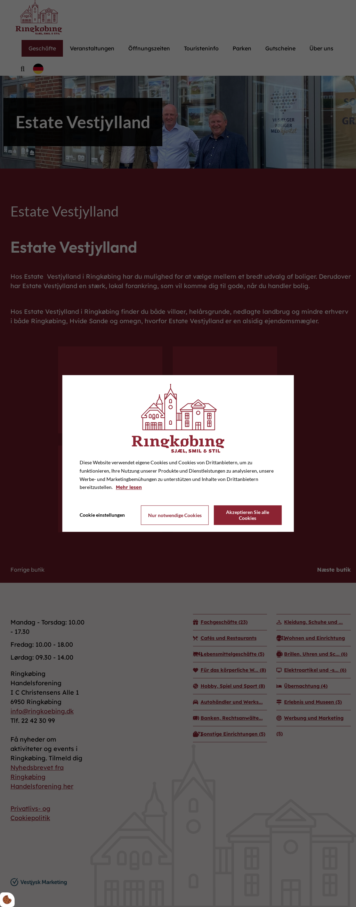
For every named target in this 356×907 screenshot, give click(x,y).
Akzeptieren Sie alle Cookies (247, 515)
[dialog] (178, 453)
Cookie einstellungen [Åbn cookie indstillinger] (102, 515)
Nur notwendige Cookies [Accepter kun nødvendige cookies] (175, 515)
